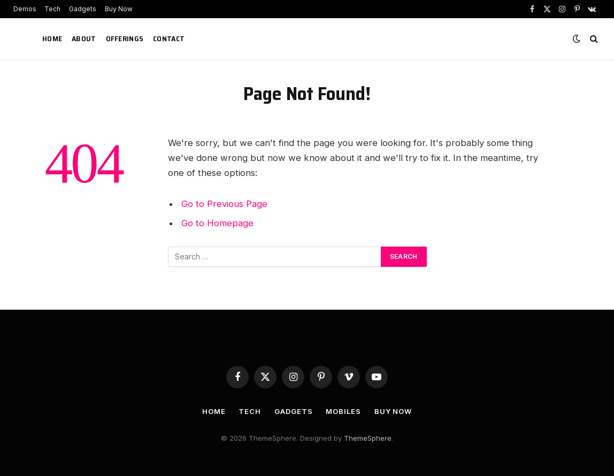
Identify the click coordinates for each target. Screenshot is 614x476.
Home (52, 38)
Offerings (125, 38)
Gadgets (82, 9)
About (84, 38)
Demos (24, 9)
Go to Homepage (217, 223)
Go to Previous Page (224, 203)
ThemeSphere (368, 438)
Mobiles (343, 411)
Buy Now (119, 9)
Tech (52, 9)
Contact (169, 38)
